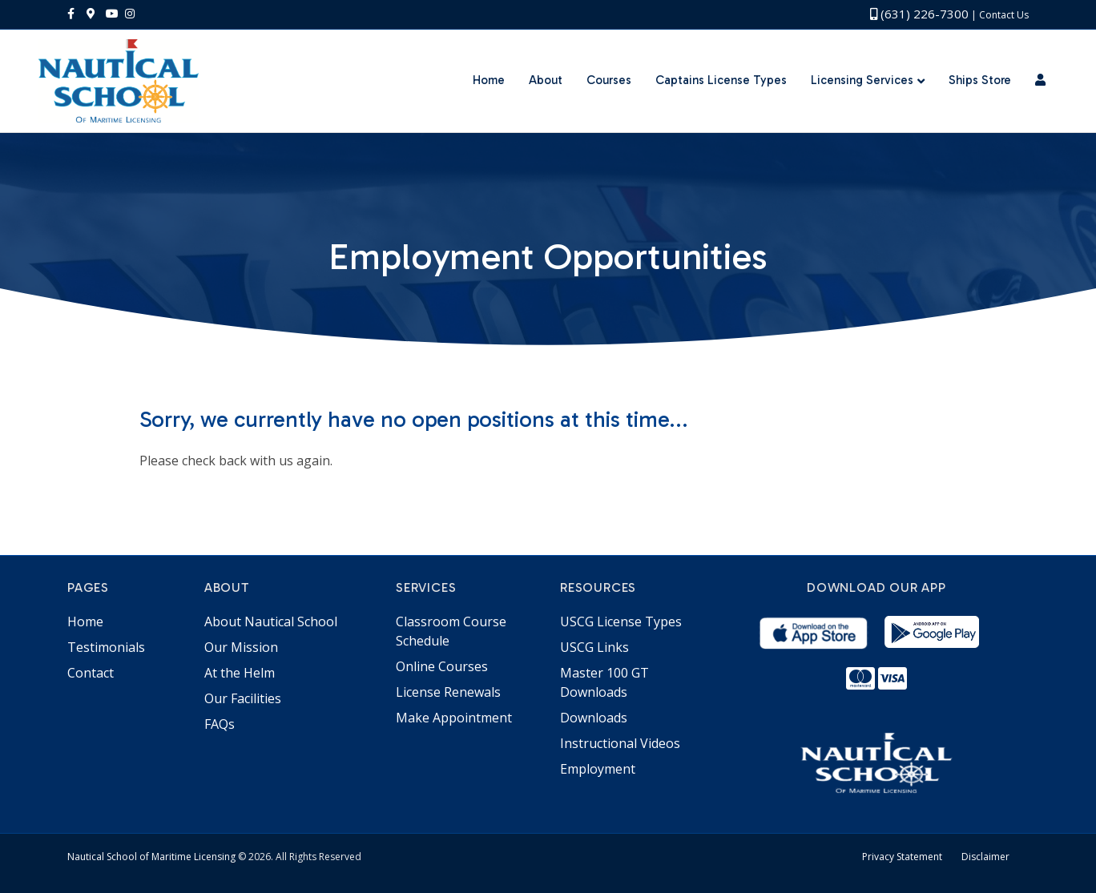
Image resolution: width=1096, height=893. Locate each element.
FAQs (219, 724)
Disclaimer (985, 856)
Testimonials (106, 647)
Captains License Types (721, 80)
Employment (597, 769)
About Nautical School (270, 621)
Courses (608, 80)
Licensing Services (862, 80)
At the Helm (239, 673)
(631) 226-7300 (919, 14)
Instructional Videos (620, 743)
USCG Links (594, 647)
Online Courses (442, 666)
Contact (90, 673)
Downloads (593, 717)
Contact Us (1004, 15)
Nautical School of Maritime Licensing (151, 856)
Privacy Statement (902, 856)
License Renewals (448, 692)
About (545, 80)
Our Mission (241, 647)
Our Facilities (242, 698)
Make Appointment (454, 717)
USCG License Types (621, 621)
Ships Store (980, 80)
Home (489, 80)
